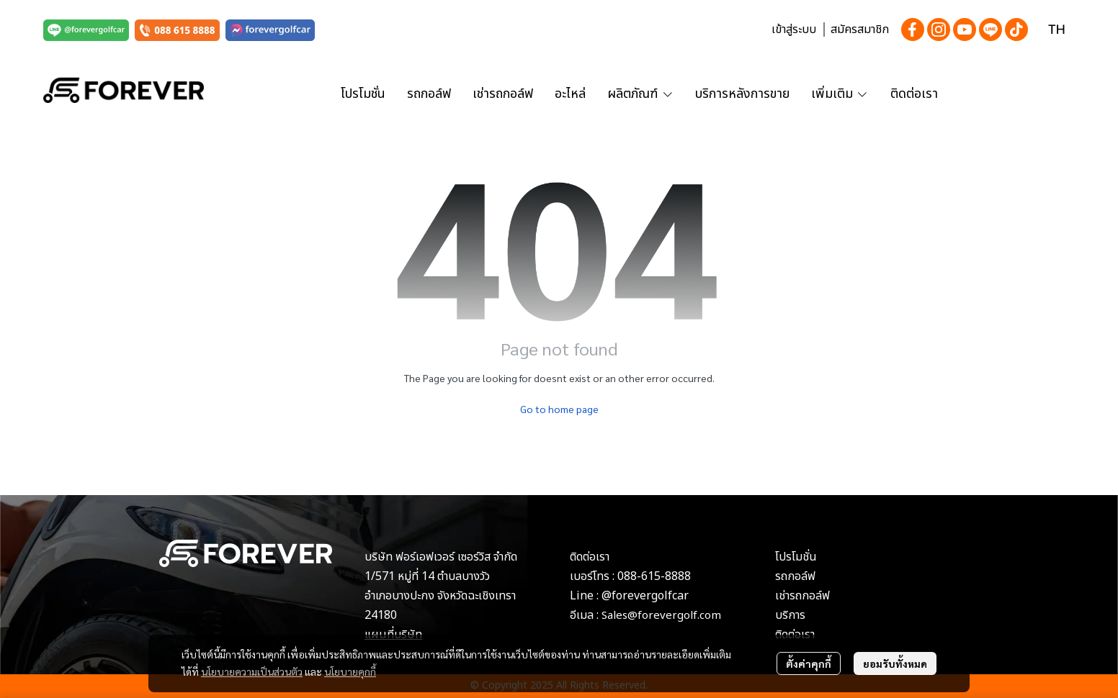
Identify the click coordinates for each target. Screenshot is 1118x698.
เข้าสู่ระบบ (794, 29)
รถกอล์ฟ (795, 576)
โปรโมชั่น (796, 557)
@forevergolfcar (645, 595)
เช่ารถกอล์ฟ (802, 595)
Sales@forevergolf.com (661, 615)
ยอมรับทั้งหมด (895, 663)
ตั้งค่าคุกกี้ (808, 663)
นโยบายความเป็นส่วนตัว (252, 671)
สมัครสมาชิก (860, 29)
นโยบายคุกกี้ (350, 671)
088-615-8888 (654, 576)
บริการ (790, 615)
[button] (1057, 29)
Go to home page (559, 408)
